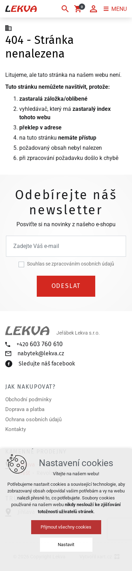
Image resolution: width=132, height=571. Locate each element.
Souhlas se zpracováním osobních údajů (70, 264)
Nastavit (66, 544)
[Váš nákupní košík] (79, 8)
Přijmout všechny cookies (66, 527)
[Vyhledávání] (65, 8)
